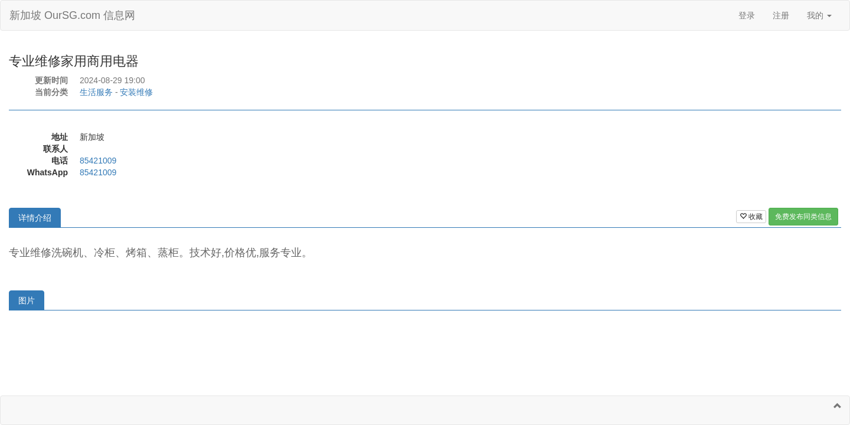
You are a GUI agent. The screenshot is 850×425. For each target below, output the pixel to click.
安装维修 (136, 92)
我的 (819, 15)
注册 (781, 15)
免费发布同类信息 (803, 216)
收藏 (751, 216)
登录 (746, 15)
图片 (26, 300)
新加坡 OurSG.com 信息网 (72, 15)
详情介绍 (34, 218)
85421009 (98, 160)
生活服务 (96, 92)
